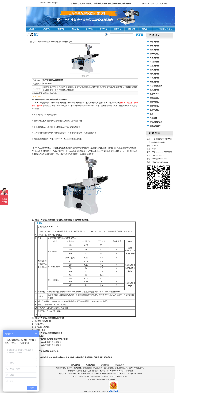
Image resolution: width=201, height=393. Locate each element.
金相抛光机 (43, 357)
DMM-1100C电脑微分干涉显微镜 (48, 342)
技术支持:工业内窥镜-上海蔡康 (96, 391)
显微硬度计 (98, 357)
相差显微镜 (154, 50)
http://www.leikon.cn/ (160, 162)
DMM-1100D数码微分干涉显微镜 (48, 345)
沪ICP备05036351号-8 (116, 371)
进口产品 (75, 29)
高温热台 (153, 118)
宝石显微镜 (154, 90)
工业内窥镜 (154, 62)
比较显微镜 (154, 58)
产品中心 (46, 29)
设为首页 (154, 4)
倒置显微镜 (154, 82)
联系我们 (145, 29)
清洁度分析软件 (156, 122)
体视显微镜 (154, 78)
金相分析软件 (155, 126)
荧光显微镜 (154, 74)
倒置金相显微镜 (44, 42)
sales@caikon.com (159, 159)
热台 (151, 114)
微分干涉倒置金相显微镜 (57, 148)
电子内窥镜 (100, 379)
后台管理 (129, 371)
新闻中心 (103, 29)
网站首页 (145, 4)
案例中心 (89, 29)
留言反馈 (131, 29)
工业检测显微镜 (156, 86)
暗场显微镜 (154, 46)
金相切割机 (53, 357)
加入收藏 (163, 4)
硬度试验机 (154, 110)
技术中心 (117, 29)
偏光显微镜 (154, 70)
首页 (32, 42)
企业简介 (32, 29)
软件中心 (61, 29)
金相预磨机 (89, 357)
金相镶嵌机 (79, 357)
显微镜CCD (154, 94)
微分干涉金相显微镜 (43, 100)
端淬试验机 (107, 357)
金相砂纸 (61, 357)
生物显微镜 (154, 66)
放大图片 (85, 76)
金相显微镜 (39, 321)
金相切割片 (70, 357)
